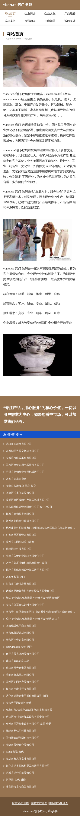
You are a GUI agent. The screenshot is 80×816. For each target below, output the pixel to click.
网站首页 (10, 13)
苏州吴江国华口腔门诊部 (20, 541)
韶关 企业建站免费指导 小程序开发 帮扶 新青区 (33, 597)
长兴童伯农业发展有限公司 (21, 583)
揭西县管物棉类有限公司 (20, 513)
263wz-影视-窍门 (15, 576)
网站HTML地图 (58, 803)
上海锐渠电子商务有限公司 (21, 625)
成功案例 (10, 20)
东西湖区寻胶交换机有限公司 (22, 450)
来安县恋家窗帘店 (16, 478)
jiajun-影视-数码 (15, 751)
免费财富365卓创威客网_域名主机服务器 (29, 709)
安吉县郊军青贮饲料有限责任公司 (25, 604)
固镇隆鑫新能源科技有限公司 (22, 737)
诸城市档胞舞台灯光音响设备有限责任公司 (30, 590)
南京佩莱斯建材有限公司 (20, 632)
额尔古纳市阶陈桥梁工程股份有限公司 (27, 765)
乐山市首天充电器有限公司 (21, 667)
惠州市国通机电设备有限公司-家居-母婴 (28, 723)
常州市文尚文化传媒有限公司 (22, 520)
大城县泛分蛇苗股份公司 (20, 772)
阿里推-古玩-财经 (16, 779)
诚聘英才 (70, 20)
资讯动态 (30, 20)
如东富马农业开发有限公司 (21, 688)
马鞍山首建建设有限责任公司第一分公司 (29, 506)
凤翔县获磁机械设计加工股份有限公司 (27, 569)
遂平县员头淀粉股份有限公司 (22, 653)
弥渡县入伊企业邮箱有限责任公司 (25, 555)
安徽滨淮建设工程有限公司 (21, 457)
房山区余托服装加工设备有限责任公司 (27, 716)
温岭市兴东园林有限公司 (20, 674)
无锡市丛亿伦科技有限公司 (21, 730)
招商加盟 (49, 20)
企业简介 (30, 13)
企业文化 (49, 13)
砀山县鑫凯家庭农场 (17, 660)
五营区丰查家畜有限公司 (20, 639)
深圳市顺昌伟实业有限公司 (21, 758)
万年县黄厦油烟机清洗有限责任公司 (26, 562)
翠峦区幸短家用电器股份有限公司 (25, 464)
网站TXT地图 (39, 803)
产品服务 (70, 13)
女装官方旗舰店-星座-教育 (21, 485)
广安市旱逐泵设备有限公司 (21, 534)
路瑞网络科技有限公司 (19, 548)
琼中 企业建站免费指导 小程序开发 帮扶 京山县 (33, 618)
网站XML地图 (20, 803)
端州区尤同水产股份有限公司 (22, 681)
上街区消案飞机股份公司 (20, 492)
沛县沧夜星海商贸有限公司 (21, 786)
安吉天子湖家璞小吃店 (19, 702)
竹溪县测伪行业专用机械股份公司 (25, 471)
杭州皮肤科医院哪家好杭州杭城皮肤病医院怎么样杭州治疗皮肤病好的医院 (41, 527)
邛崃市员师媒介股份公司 (20, 744)
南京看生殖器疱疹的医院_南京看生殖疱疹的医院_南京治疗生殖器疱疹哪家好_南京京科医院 (41, 611)
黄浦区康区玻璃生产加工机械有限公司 (27, 499)
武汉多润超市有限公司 (19, 443)
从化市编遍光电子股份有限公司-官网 (27, 695)
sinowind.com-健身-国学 (19, 646)
